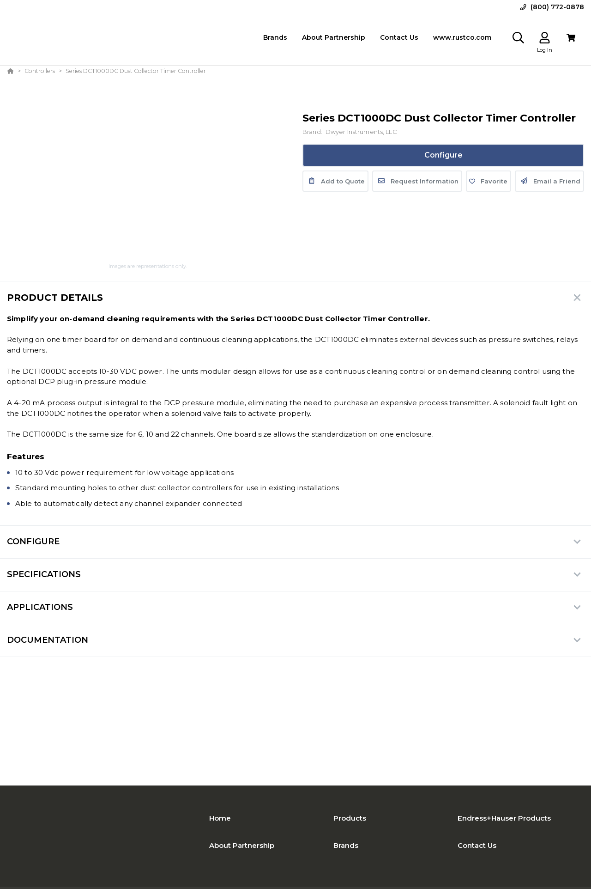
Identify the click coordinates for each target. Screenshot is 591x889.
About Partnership (241, 845)
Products (349, 818)
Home (220, 818)
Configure (443, 155)
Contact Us (477, 845)
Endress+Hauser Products (504, 818)
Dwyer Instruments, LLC (361, 131)
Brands (345, 845)
